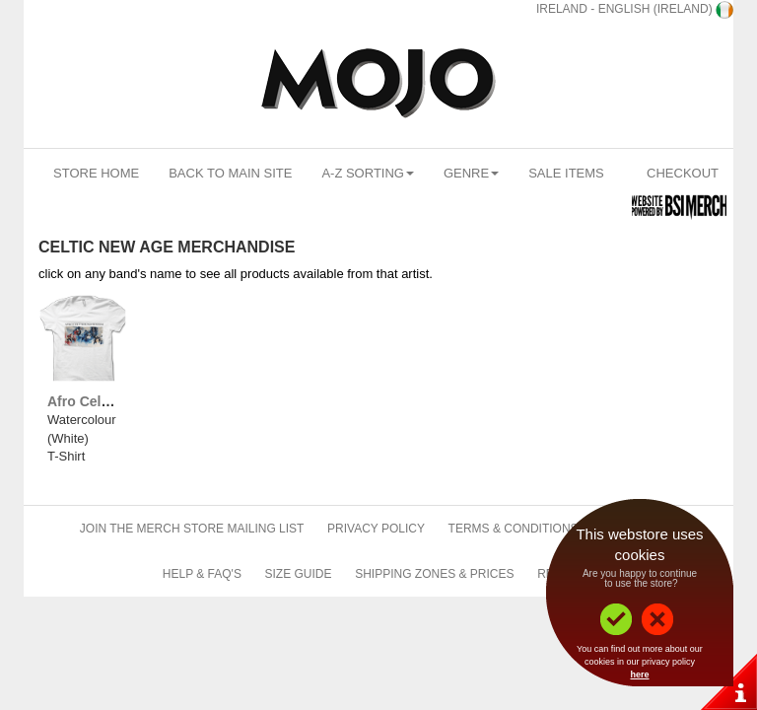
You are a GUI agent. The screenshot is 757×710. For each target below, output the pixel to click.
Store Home (96, 173)
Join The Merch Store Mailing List (192, 528)
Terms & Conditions (513, 528)
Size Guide (298, 574)
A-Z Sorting (367, 173)
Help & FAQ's (202, 574)
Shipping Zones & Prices (434, 574)
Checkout (683, 173)
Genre (471, 173)
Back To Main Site (230, 173)
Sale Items (566, 173)
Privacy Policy (376, 528)
